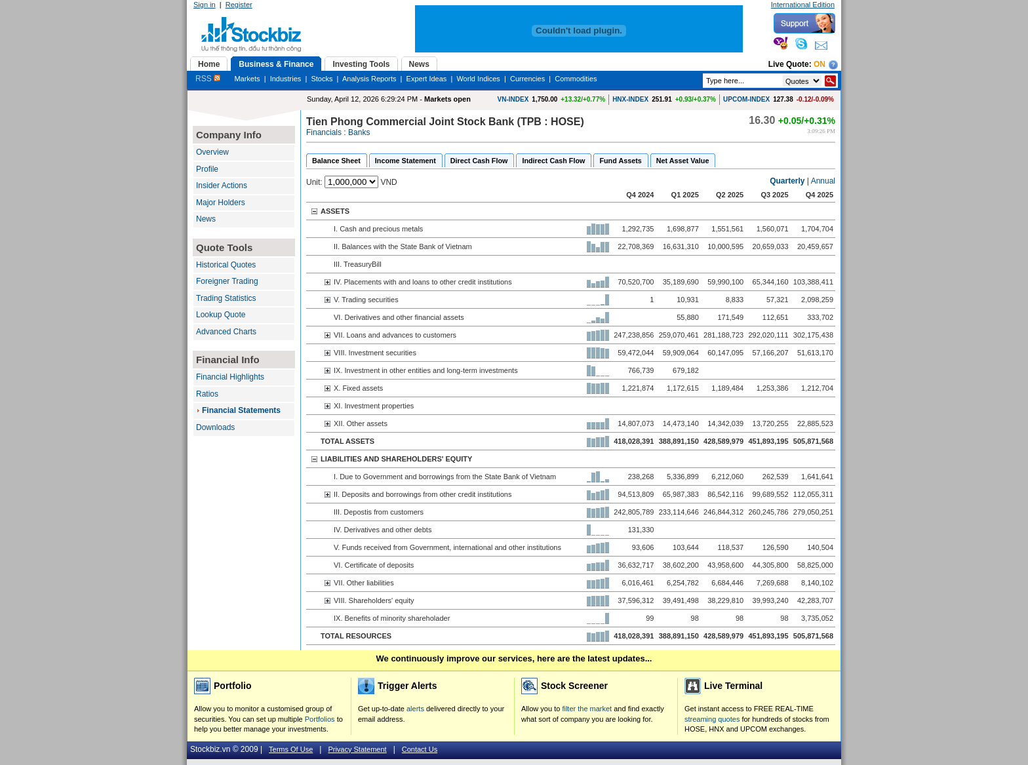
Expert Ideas (426, 79)
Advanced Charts (226, 331)
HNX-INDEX (630, 99)
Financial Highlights (230, 377)
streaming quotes (712, 719)
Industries (286, 79)
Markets (247, 79)
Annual (823, 181)
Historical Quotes (226, 264)
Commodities (576, 79)
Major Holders (220, 202)
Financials (324, 132)
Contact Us (419, 749)
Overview (212, 152)
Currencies (527, 79)
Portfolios (320, 719)
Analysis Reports (369, 79)
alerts (415, 709)
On (819, 64)
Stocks (321, 79)
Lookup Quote (220, 314)
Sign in (204, 5)
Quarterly (787, 181)
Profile (207, 169)
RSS (207, 78)
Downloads (215, 427)
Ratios (207, 394)
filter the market (587, 709)
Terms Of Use (291, 749)
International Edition (803, 5)
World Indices (478, 79)
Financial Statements (241, 410)
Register (239, 5)
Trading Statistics (226, 298)
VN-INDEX (513, 99)
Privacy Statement (357, 749)
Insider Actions (221, 185)
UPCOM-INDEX (746, 99)
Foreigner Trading (227, 281)
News (206, 219)
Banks (359, 132)
